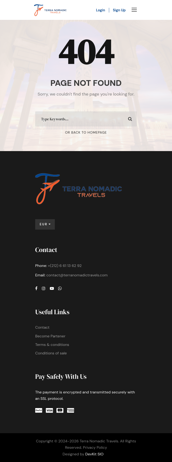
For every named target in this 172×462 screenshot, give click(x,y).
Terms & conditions (52, 344)
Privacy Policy (95, 447)
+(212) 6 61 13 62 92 (65, 265)
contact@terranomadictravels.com (77, 275)
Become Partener (50, 336)
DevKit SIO (94, 454)
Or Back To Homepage (86, 132)
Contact (42, 327)
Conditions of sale (51, 353)
